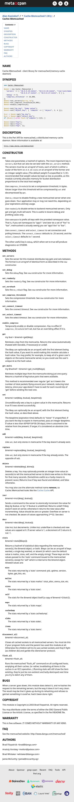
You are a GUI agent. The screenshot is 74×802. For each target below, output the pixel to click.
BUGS (6, 43)
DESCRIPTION (10, 34)
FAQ (5, 53)
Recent (43, 769)
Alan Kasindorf (10, 16)
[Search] (55, 3)
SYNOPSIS (8, 31)
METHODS (8, 40)
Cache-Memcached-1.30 (37, 16)
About (11, 769)
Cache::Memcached (15, 85)
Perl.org (37, 773)
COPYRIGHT (9, 46)
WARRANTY (8, 50)
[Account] (66, 3)
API (63, 769)
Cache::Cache (43, 490)
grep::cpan (32, 769)
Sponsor (21, 769)
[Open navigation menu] (60, 3)
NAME (6, 28)
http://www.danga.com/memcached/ (19, 146)
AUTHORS (8, 56)
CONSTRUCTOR (10, 37)
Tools (57, 769)
